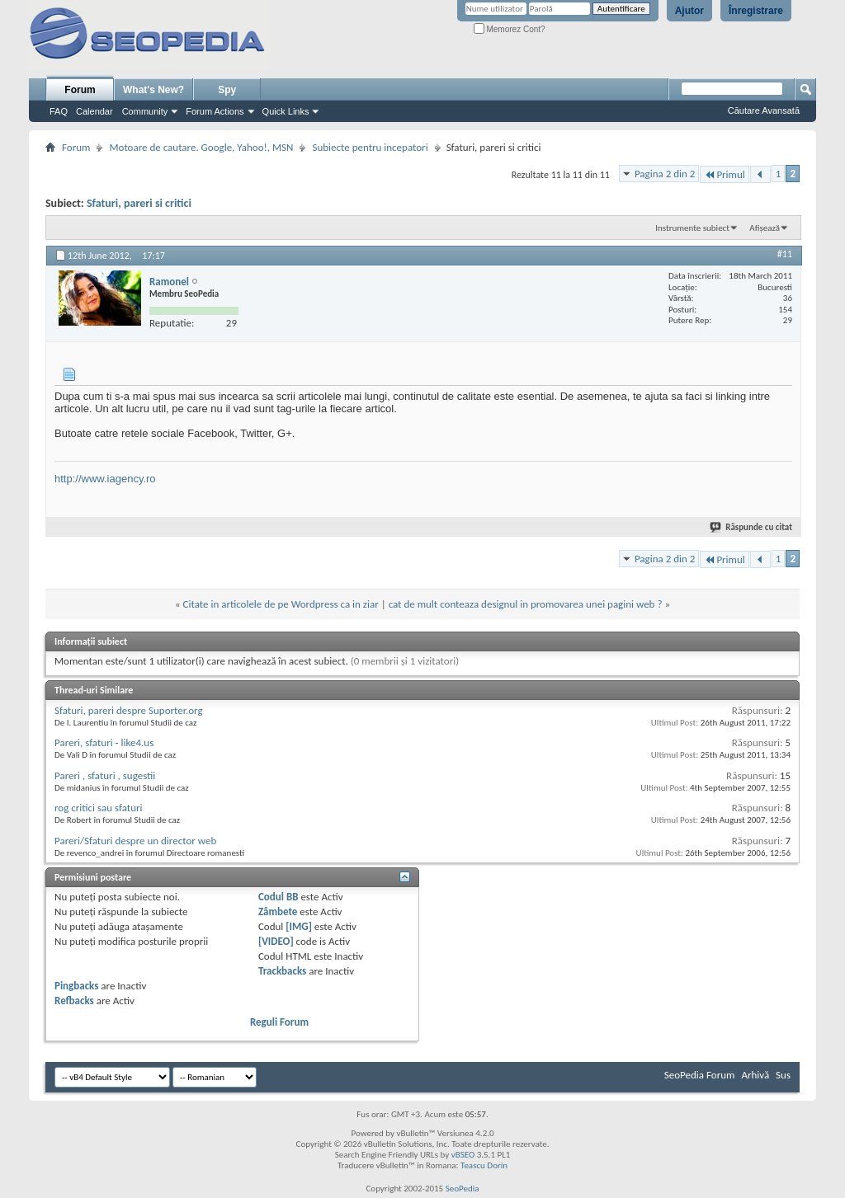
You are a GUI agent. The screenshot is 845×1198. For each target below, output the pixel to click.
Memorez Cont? (509, 29)
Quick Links (285, 111)
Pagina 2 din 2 (665, 173)
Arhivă (755, 1075)
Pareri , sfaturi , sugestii (104, 775)
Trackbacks (282, 971)
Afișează (764, 228)
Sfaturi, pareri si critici (139, 203)
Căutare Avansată (764, 110)
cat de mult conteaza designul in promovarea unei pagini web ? (526, 604)
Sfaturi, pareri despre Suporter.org (128, 710)
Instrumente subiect (692, 228)
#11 (784, 254)
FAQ (59, 111)
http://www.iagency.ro (105, 478)
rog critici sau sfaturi (98, 807)
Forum (79, 90)
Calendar (94, 111)
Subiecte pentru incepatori (369, 147)
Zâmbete (277, 911)
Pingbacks (76, 986)
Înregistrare (756, 10)
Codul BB (278, 896)
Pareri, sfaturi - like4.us (103, 742)
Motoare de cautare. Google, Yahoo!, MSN (201, 147)
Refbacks (74, 1000)
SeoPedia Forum (699, 1075)
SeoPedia (462, 1188)
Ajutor (689, 10)
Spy (227, 90)
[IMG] (299, 926)
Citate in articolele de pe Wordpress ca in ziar (281, 604)
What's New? (153, 90)
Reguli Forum (279, 1022)
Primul (724, 174)
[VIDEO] (276, 941)
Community (145, 111)
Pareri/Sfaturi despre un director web (135, 840)
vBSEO (463, 1154)
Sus (783, 1075)
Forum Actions (214, 111)
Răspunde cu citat (751, 527)
